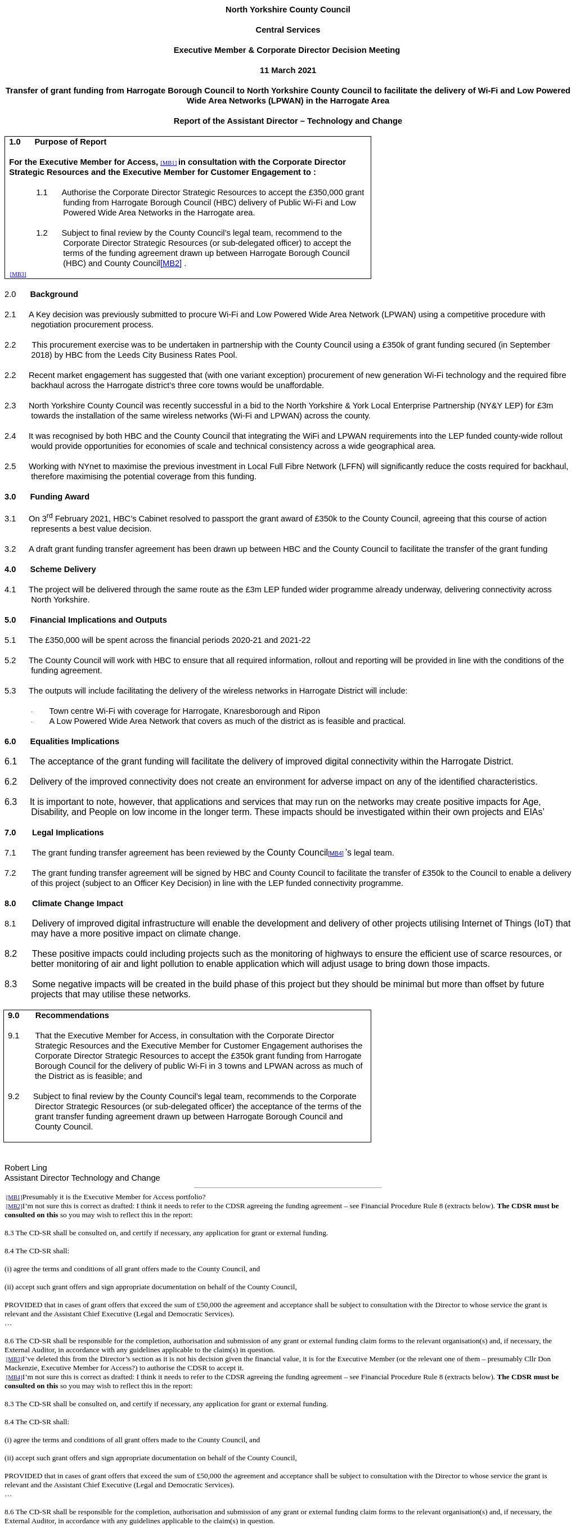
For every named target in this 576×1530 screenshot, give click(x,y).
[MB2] (171, 263)
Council (146, 263)
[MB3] (18, 274)
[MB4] (336, 853)
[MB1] (168, 163)
